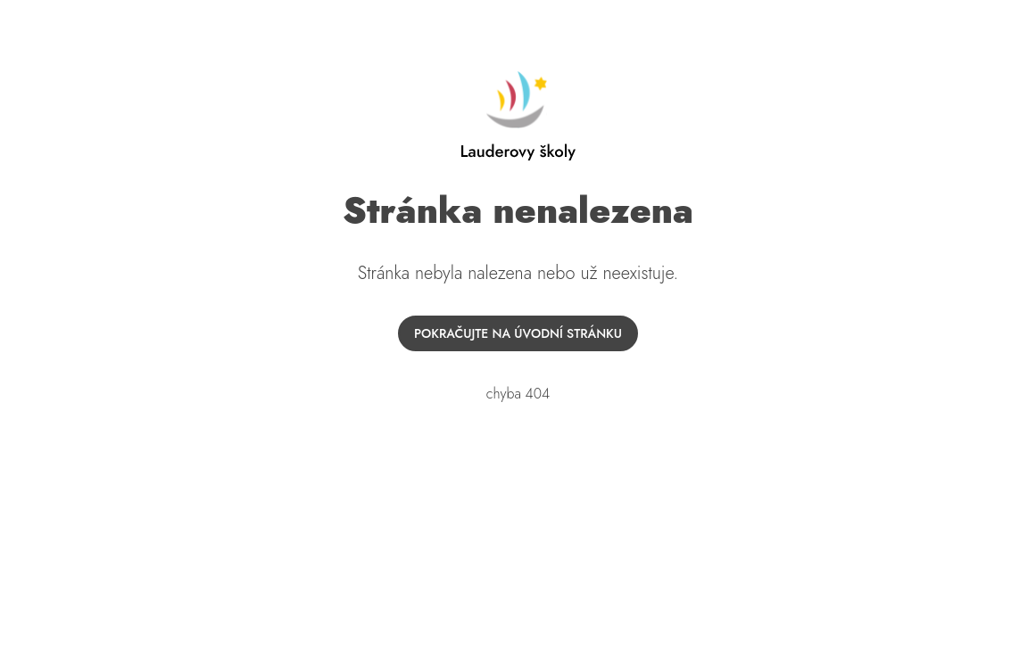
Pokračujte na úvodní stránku (518, 333)
